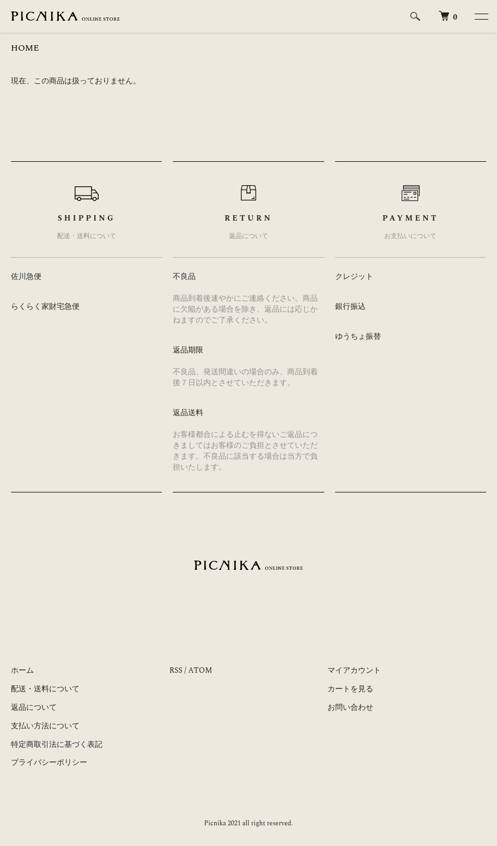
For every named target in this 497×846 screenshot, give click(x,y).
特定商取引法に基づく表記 (56, 744)
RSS (176, 670)
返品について (34, 707)
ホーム (22, 670)
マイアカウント (354, 670)
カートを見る (350, 689)
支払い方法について (45, 726)
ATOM (200, 670)
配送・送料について (45, 689)
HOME (25, 47)
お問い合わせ (350, 707)
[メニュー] (480, 16)
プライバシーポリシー (49, 762)
